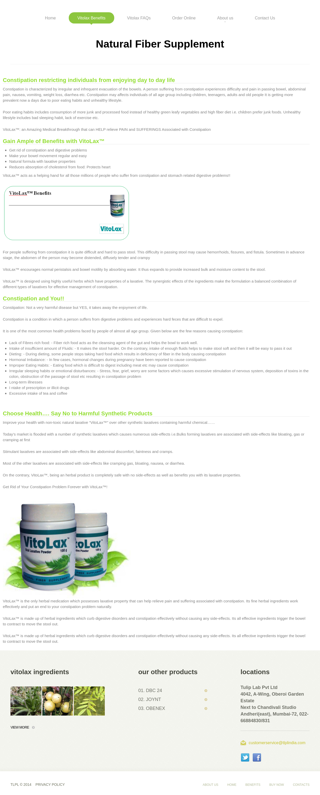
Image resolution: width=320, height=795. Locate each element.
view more (22, 727)
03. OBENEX (151, 708)
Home (231, 785)
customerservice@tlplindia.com (277, 742)
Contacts (301, 785)
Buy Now (276, 785)
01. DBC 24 (150, 690)
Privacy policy (50, 784)
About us (210, 785)
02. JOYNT (149, 699)
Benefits (252, 785)
